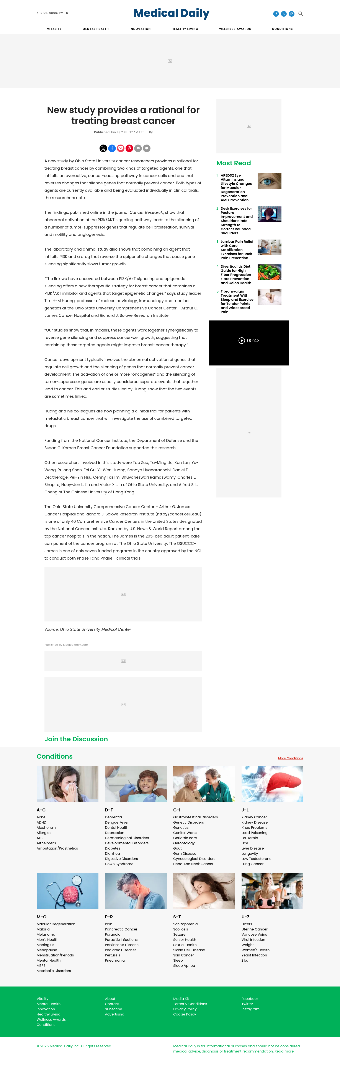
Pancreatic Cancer (121, 929)
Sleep (178, 960)
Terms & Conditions (190, 1003)
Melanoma (46, 934)
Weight (248, 944)
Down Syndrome (119, 863)
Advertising (114, 1014)
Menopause (47, 950)
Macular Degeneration (56, 924)
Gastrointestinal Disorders (195, 817)
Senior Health (184, 939)
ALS (39, 837)
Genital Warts (185, 832)
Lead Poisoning (255, 832)
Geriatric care (185, 837)
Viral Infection (253, 939)
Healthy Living (48, 1014)
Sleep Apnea (184, 965)
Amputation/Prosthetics (57, 848)
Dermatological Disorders (127, 837)
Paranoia (113, 934)
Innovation (46, 1009)
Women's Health (256, 950)
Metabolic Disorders (54, 970)
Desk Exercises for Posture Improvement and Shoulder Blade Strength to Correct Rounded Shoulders (237, 221)
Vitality (42, 998)
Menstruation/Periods (55, 955)
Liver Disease (253, 848)
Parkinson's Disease (122, 944)
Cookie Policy (184, 1014)
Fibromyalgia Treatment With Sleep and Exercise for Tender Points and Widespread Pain (237, 301)
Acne (41, 817)
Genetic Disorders (188, 822)
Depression (114, 832)
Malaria (43, 929)
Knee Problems (254, 827)
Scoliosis (180, 929)
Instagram (251, 1009)
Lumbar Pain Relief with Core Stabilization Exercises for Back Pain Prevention (237, 250)
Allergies (44, 832)
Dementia (113, 817)
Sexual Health (185, 944)
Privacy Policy (185, 1009)
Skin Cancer (183, 955)
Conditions (55, 756)
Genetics (180, 827)
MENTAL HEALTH (95, 29)
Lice (245, 843)
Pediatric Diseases (120, 950)
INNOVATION (140, 29)
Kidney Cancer (254, 817)
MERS (41, 965)
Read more (284, 1051)
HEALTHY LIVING (185, 29)
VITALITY (54, 29)
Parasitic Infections (121, 939)
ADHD (41, 822)
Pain (108, 924)
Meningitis (45, 944)
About (110, 998)
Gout (177, 848)
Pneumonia (115, 960)
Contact (112, 1003)
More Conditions (290, 758)
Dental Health (116, 827)
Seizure (179, 934)
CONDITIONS (282, 29)
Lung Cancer (253, 863)
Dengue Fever (117, 822)
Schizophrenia (185, 924)
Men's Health (48, 939)
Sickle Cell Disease (189, 950)
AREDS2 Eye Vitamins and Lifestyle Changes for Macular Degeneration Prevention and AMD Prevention (236, 188)
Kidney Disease (255, 822)
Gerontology (184, 843)
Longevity (250, 853)
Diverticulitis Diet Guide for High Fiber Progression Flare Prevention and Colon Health (236, 274)
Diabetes (112, 848)
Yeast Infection (254, 955)
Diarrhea (112, 853)
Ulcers (247, 924)
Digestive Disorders (121, 858)
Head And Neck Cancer (193, 863)
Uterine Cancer (255, 929)
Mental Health (49, 960)
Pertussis (112, 955)
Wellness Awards (235, 29)
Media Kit (181, 998)
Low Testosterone (256, 858)
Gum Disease (184, 853)
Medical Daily (172, 13)
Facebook (250, 998)
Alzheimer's (46, 843)
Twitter (247, 1003)
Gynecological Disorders (194, 858)
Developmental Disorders (127, 843)
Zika (245, 960)
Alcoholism (46, 827)
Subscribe (113, 1009)
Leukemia (250, 837)
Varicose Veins (254, 934)
